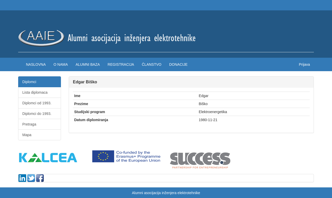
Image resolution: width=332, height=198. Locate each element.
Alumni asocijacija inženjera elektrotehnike (166, 193)
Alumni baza (87, 64)
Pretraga (29, 124)
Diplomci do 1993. (36, 114)
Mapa (26, 135)
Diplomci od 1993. (36, 103)
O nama (60, 64)
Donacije (178, 64)
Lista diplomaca (34, 92)
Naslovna (36, 64)
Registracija (121, 64)
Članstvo (151, 64)
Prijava (304, 64)
